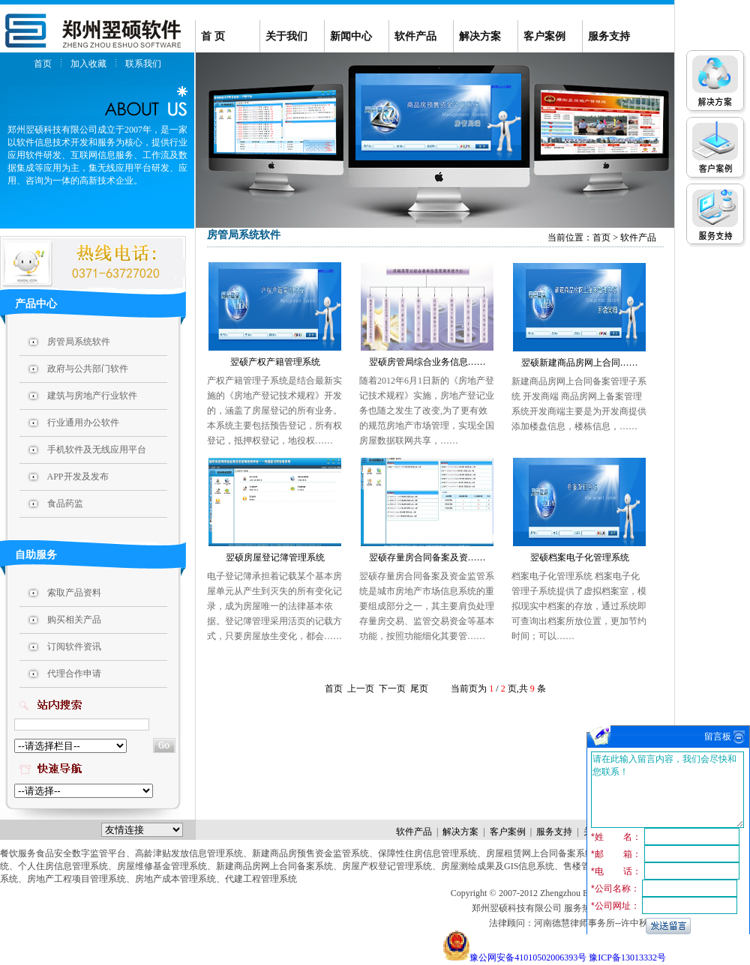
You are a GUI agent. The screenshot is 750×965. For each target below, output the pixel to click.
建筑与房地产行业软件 (92, 395)
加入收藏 (88, 63)
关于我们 (287, 36)
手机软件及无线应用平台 (96, 449)
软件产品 (415, 36)
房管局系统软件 (78, 341)
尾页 (419, 688)
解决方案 (480, 36)
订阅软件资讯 (74, 646)
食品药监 (65, 503)
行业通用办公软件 (83, 422)
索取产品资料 (74, 592)
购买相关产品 (74, 619)
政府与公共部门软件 (87, 368)
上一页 (360, 688)
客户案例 (545, 36)
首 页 (213, 36)
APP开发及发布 (78, 476)
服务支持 (609, 36)
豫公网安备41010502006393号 (528, 957)
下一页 (392, 688)
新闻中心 (351, 36)
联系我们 (143, 63)
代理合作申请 (74, 673)
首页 (43, 63)
